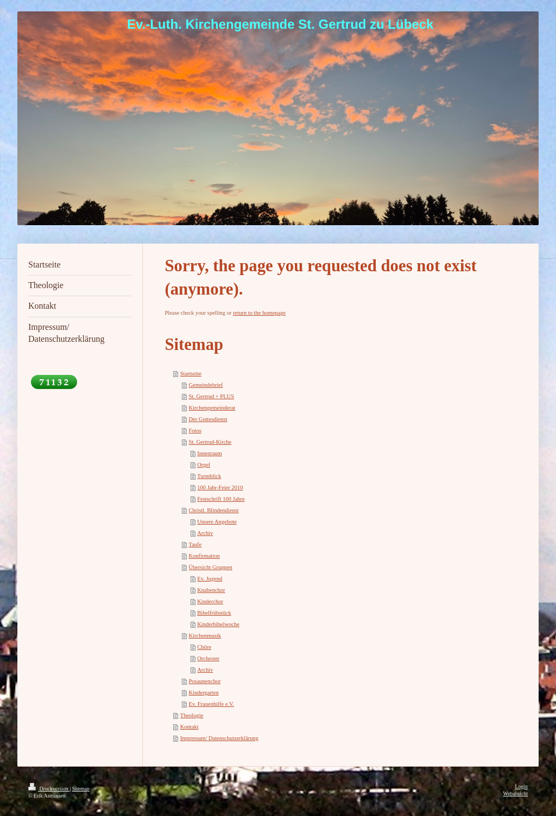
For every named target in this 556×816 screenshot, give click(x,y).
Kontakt (189, 727)
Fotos (195, 430)
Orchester (208, 658)
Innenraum (209, 453)
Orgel (203, 465)
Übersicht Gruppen (210, 567)
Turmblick (209, 476)
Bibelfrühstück (214, 613)
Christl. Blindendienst (214, 510)
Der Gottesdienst (208, 419)
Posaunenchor (205, 681)
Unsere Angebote (217, 522)
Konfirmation (204, 556)
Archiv (205, 533)
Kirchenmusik (205, 636)
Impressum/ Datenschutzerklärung (219, 738)
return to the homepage (259, 313)
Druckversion (49, 789)
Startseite (190, 374)
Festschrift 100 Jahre (220, 499)
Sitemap (81, 789)
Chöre (204, 647)
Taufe (195, 544)
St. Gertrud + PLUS (212, 396)
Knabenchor (211, 590)
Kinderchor (210, 601)
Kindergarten (204, 693)
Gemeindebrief (206, 385)
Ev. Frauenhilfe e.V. (211, 704)
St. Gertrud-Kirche (210, 442)
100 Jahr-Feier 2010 (220, 487)
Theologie (192, 715)
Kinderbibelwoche (218, 624)
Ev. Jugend (209, 579)
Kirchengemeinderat (212, 408)
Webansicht (515, 793)
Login (521, 786)
